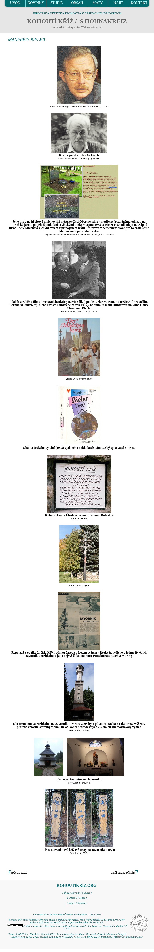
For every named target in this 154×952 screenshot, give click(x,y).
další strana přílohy (123, 872)
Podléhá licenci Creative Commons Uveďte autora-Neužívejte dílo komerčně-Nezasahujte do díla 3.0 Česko (67, 927)
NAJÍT (118, 3)
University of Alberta (89, 158)
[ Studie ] (87, 892)
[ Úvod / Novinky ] (71, 892)
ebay (89, 378)
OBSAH (77, 3)
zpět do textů (19, 872)
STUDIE (56, 3)
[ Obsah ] (72, 897)
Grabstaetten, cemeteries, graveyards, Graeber (89, 234)
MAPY (98, 3)
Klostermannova (24, 723)
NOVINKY (36, 3)
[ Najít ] (71, 903)
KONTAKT (139, 3)
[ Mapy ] (82, 897)
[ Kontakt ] (81, 903)
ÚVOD (15, 3)
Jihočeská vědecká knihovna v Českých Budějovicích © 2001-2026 (67, 914)
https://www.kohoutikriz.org (128, 936)
